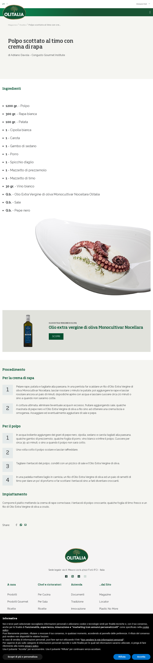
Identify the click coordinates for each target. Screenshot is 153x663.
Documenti (77, 594)
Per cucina (44, 594)
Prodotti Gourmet (17, 601)
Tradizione (77, 601)
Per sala (43, 601)
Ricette (11, 608)
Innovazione (78, 608)
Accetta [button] (141, 656)
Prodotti (12, 594)
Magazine (143, 4)
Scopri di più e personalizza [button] (22, 656)
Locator (104, 601)
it (5, 4)
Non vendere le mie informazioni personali (102, 639)
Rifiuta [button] (122, 656)
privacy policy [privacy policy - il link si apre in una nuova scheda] (31, 646)
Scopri (56, 336)
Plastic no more (108, 608)
